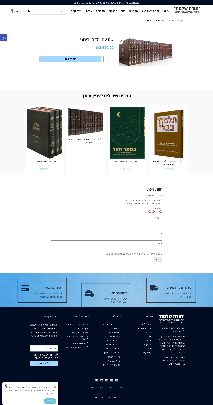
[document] (106, 202)
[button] (6, 386)
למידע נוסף (51, 393)
